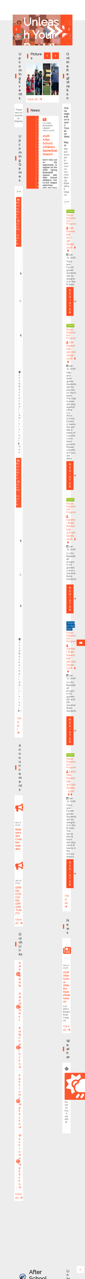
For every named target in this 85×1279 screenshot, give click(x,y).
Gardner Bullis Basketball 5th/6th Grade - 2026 (71, 658)
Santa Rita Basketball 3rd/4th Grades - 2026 (71, 783)
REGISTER (70, 301)
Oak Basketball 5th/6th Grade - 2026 (71, 352)
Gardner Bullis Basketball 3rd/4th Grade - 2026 (71, 529)
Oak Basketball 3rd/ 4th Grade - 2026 (71, 239)
